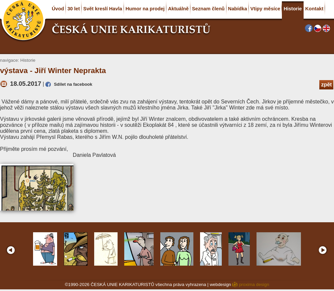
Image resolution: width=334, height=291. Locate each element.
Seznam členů (208, 8)
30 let (73, 8)
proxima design (254, 284)
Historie (293, 8)
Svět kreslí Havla (102, 8)
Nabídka (237, 8)
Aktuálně (178, 8)
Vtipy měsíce (266, 8)
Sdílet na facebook (73, 84)
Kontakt (314, 8)
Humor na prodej (145, 8)
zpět (326, 84)
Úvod (58, 8)
